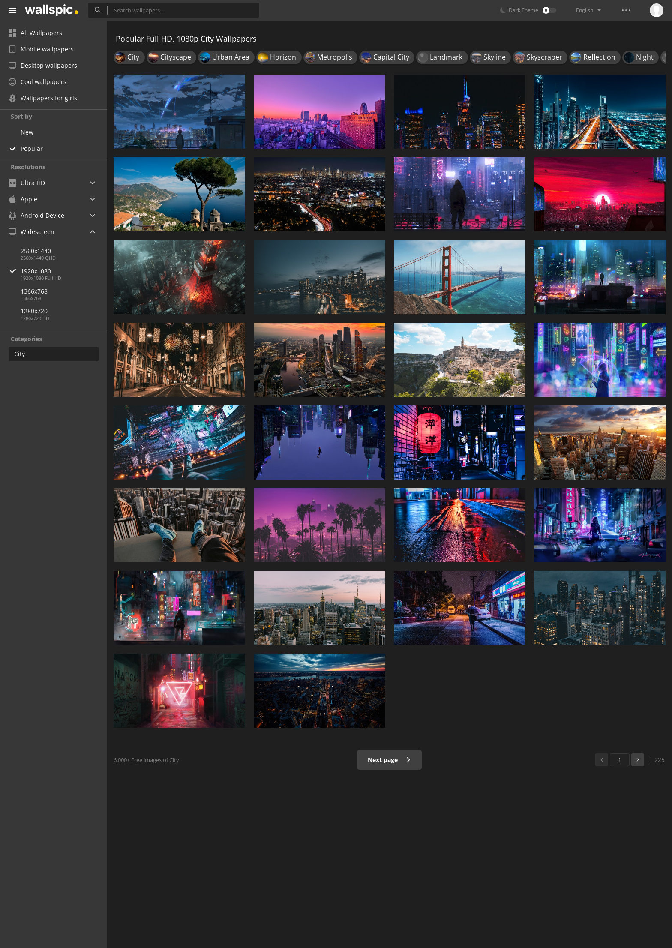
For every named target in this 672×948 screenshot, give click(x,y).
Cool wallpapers (37, 82)
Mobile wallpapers (41, 49)
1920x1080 (64, 271)
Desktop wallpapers (43, 65)
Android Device (36, 215)
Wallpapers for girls (43, 98)
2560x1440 (36, 251)
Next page (389, 760)
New (27, 132)
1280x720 (34, 311)
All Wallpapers (35, 33)
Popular (32, 148)
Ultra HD (27, 183)
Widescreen (31, 232)
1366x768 (34, 291)
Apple (23, 199)
